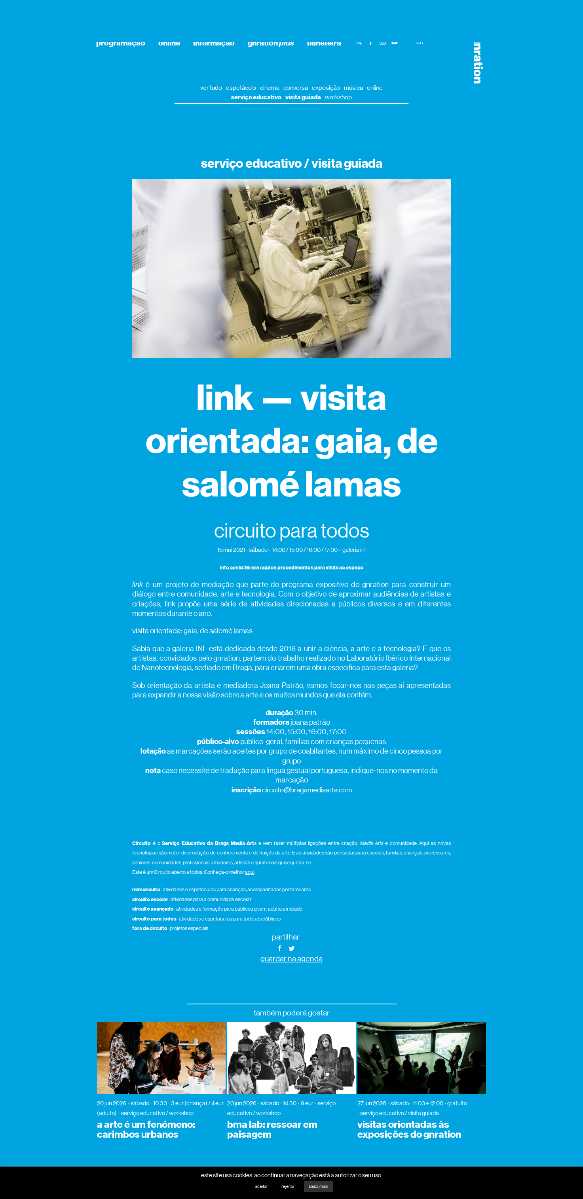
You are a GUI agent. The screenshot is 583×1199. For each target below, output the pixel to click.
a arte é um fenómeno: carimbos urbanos (146, 1129)
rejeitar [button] (287, 1186)
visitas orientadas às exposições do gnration (409, 1129)
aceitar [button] (261, 1186)
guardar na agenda (291, 958)
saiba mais (318, 1186)
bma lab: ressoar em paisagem (272, 1129)
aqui (249, 872)
